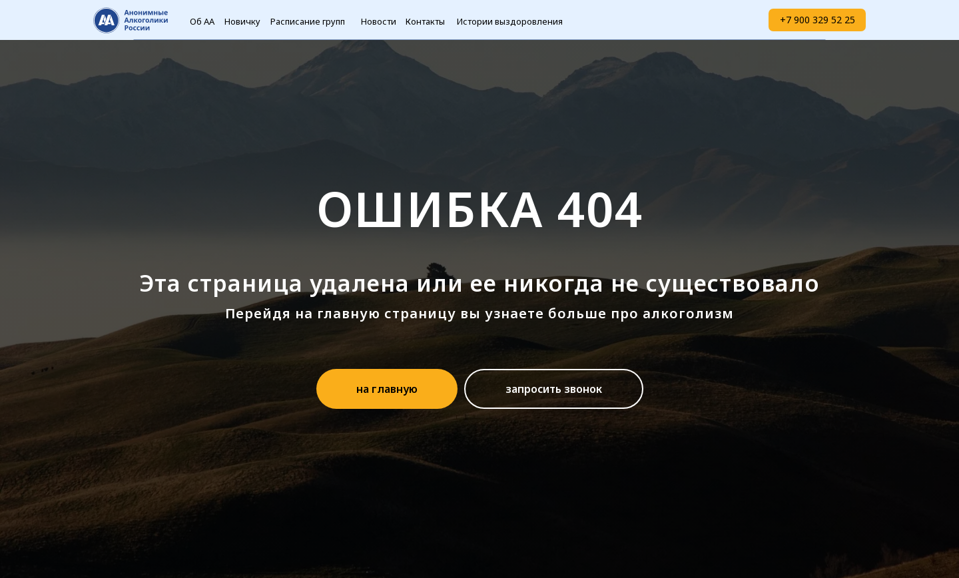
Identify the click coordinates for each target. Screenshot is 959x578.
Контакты (425, 21)
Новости (378, 21)
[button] (553, 389)
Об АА (202, 21)
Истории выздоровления (510, 21)
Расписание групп (307, 21)
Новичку (242, 21)
